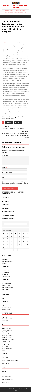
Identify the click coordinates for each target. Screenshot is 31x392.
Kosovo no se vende (7, 343)
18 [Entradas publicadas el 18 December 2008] (15, 241)
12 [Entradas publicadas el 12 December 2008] (19, 239)
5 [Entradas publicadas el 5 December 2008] (19, 236)
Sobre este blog (6, 363)
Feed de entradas (6, 376)
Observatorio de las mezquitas (10, 360)
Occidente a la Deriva (7, 345)
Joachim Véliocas (6, 308)
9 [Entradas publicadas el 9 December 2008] (7, 239)
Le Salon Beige (6, 309)
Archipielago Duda (6, 328)
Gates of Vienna (6, 270)
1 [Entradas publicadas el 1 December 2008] (3, 236)
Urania (3, 350)
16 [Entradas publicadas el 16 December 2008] (7, 241)
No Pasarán (5, 274)
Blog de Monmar (6, 283)
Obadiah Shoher (6, 276)
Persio (3, 291)
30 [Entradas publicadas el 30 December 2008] (7, 247)
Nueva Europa (5, 289)
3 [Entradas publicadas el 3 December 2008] (11, 236)
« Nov (4, 250)
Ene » (23, 250)
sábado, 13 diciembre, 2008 (10, 35)
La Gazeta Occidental (8, 218)
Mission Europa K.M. (7, 319)
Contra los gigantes (7, 335)
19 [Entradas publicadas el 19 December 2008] (19, 241)
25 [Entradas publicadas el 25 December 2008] (15, 244)
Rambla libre (5, 204)
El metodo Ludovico (7, 337)
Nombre (4, 167)
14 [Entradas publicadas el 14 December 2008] (27, 239)
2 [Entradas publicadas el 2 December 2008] (7, 236)
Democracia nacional (8, 215)
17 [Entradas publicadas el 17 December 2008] (11, 241)
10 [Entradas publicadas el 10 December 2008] (11, 239)
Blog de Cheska (6, 332)
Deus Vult (4, 317)
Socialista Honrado (7, 348)
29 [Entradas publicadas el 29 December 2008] (3, 247)
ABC (4, 43)
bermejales (9, 122)
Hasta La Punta (6, 341)
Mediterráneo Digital (8, 211)
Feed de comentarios (7, 379)
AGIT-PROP (5, 358)
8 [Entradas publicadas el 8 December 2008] (3, 239)
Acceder (4, 374)
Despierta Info (6, 198)
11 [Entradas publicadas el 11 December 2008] (15, 239)
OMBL (3, 298)
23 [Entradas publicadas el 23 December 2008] (7, 244)
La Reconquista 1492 (7, 287)
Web (3, 177)
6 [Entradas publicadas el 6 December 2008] (23, 236)
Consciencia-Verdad (7, 334)
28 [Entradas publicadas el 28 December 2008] (27, 244)
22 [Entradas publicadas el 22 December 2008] (3, 244)
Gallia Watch (5, 306)
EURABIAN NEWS (6, 285)
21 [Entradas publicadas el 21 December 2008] (27, 241)
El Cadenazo (5, 201)
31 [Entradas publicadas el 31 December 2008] (11, 247)
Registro (4, 371)
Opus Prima (5, 346)
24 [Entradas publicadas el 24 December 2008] (11, 244)
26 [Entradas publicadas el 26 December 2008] (19, 244)
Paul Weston (5, 320)
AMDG (20, 35)
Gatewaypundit (6, 272)
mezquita (17, 122)
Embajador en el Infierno (8, 339)
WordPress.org (6, 382)
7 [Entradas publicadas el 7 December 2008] (27, 236)
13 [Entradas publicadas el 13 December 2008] (23, 239)
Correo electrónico (7, 172)
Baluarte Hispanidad (7, 330)
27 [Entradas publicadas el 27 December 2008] (23, 244)
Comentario (5, 155)
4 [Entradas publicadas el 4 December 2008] (15, 236)
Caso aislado (5, 208)
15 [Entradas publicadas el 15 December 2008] (3, 241)
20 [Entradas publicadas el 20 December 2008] (23, 241)
